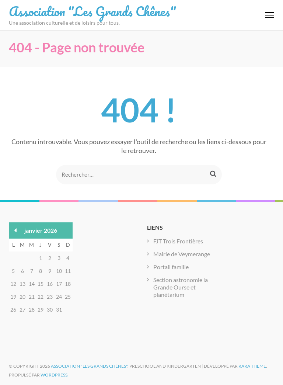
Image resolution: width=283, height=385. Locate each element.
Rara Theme (252, 366)
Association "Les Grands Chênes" (92, 11)
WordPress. (55, 375)
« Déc (15, 230)
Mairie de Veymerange (181, 253)
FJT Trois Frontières (178, 240)
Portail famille (171, 266)
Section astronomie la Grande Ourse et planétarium (180, 287)
